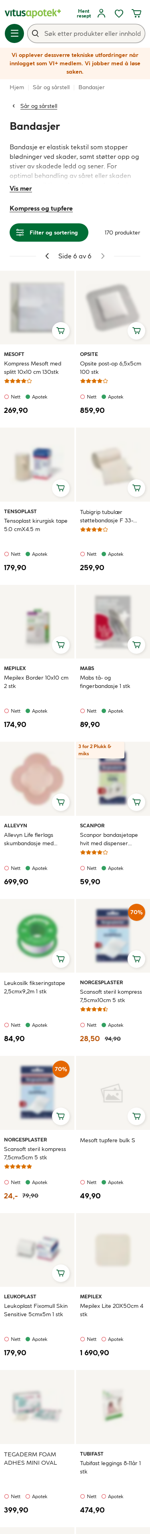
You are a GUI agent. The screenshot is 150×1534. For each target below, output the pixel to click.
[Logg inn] (101, 13)
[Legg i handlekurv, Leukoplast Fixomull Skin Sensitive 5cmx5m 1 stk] (61, 1273)
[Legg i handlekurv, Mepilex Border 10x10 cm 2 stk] (61, 645)
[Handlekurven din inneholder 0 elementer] (136, 13)
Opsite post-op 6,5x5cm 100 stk (110, 367)
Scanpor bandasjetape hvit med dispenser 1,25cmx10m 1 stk (109, 839)
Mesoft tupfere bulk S (107, 1140)
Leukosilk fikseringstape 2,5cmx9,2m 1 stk (34, 987)
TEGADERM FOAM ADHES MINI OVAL (30, 1458)
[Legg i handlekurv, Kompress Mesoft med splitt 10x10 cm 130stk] (61, 331)
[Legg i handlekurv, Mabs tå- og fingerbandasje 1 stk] (136, 645)
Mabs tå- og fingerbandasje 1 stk (105, 682)
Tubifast (92, 1453)
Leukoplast (20, 1296)
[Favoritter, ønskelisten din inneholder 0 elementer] (119, 13)
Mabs (89, 668)
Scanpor (92, 825)
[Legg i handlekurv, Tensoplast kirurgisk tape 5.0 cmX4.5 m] (61, 488)
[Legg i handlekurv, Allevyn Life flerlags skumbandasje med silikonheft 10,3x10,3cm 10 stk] (61, 802)
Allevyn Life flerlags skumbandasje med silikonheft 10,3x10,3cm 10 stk (36, 839)
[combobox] (86, 33)
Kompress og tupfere (41, 208)
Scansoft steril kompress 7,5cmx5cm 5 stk (35, 1153)
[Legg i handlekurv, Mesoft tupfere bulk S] (136, 1116)
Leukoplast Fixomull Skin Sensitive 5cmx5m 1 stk (36, 1310)
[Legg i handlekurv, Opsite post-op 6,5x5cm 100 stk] (136, 331)
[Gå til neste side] (103, 256)
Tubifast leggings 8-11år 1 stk (110, 1467)
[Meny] (14, 33)
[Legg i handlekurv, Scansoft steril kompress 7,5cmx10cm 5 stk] (136, 959)
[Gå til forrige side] (47, 256)
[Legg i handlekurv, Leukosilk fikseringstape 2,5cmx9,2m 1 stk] (61, 959)
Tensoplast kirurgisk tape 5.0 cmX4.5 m (36, 525)
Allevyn (15, 825)
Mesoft (14, 354)
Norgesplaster (101, 982)
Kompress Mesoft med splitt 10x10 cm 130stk (32, 367)
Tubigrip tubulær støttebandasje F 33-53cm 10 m (106, 516)
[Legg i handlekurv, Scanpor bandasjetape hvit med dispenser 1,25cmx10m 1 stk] (136, 802)
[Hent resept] (83, 13)
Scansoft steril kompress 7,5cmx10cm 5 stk (111, 996)
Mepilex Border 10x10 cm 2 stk (36, 682)
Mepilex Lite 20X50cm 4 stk (111, 1310)
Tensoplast (20, 511)
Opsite (89, 354)
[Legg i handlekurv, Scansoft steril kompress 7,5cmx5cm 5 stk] (61, 1116)
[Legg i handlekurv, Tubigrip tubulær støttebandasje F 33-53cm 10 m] (136, 488)
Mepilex (15, 668)
